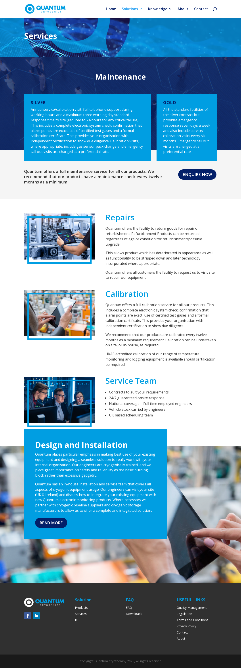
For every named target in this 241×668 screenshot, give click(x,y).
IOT (77, 620)
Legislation (184, 614)
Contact (201, 9)
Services (81, 614)
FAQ (129, 607)
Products (81, 607)
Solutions (130, 9)
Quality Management (192, 607)
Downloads (134, 614)
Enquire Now (197, 174)
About (183, 9)
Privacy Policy (186, 626)
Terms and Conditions (192, 620)
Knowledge (157, 9)
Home (111, 9)
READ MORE (51, 522)
